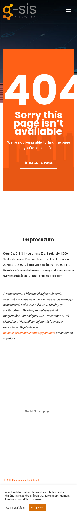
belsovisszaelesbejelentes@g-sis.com (29, 333)
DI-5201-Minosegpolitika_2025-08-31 (23, 480)
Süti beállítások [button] (15, 508)
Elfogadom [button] (37, 507)
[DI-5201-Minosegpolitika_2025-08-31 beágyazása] (38, 411)
